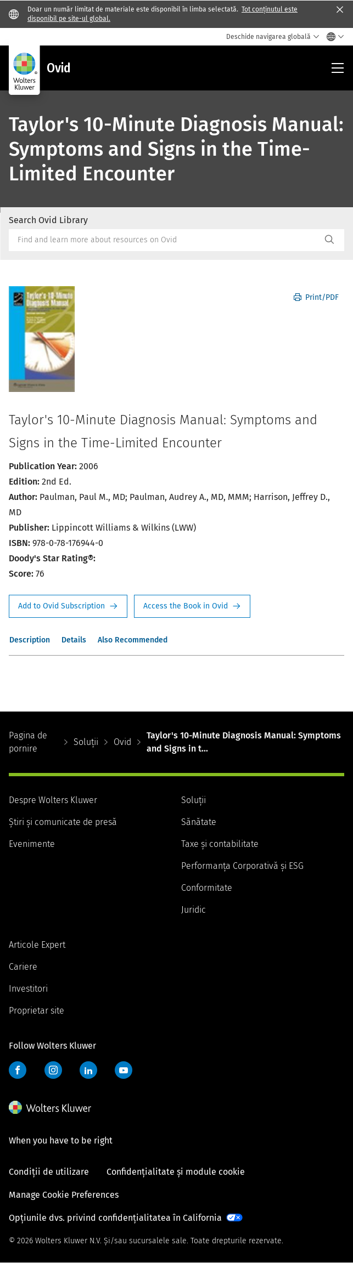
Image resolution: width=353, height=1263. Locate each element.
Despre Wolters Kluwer (53, 800)
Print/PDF (316, 297)
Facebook (17, 1070)
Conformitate (206, 888)
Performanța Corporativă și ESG (242, 866)
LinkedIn (88, 1070)
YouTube (123, 1070)
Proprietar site (36, 1010)
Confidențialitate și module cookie (176, 1172)
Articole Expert (37, 945)
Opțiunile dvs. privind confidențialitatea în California (115, 1218)
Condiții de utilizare (49, 1172)
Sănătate (198, 822)
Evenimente (32, 844)
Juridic (193, 909)
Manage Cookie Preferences (64, 1195)
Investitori (28, 988)
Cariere (23, 967)
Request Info (68, 606)
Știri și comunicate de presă (63, 822)
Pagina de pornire (28, 742)
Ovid (122, 742)
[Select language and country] (332, 36)
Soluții (86, 742)
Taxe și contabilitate (220, 844)
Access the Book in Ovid (192, 606)
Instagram (53, 1070)
